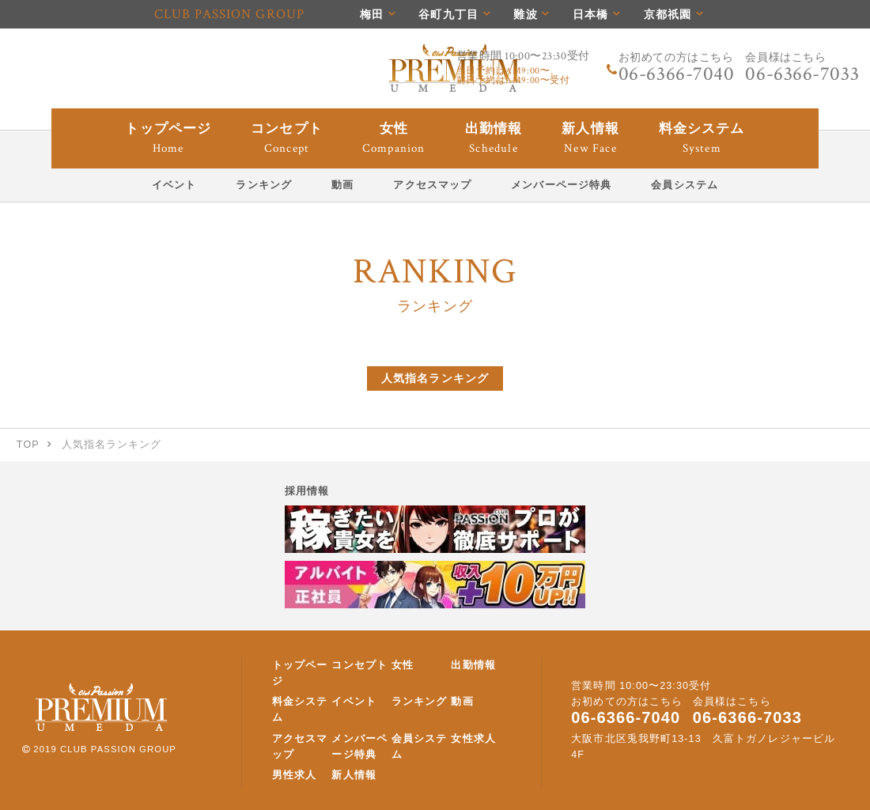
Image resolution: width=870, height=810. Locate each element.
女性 (403, 665)
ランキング (420, 701)
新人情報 (353, 775)
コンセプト (359, 665)
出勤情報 (473, 665)
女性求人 (473, 738)
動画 (462, 701)
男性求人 (294, 775)
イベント (353, 701)
